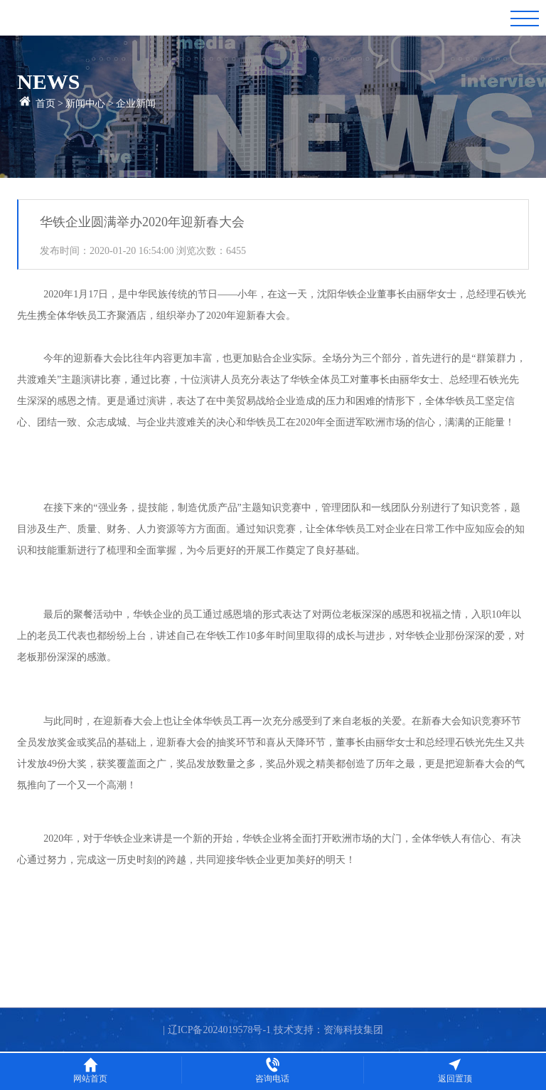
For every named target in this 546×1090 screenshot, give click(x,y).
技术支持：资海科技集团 (328, 1030)
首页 (45, 103)
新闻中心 (85, 103)
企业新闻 (136, 103)
